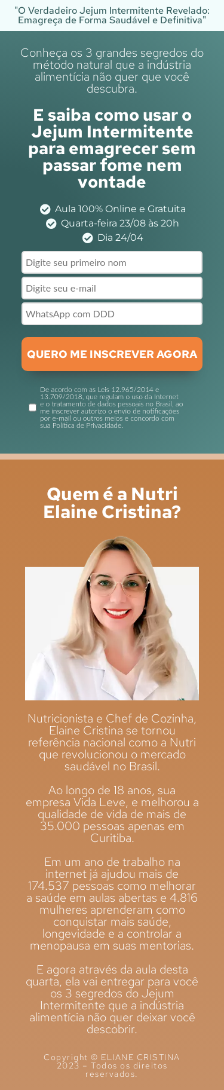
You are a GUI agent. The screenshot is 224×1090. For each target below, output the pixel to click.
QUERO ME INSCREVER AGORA (112, 354)
